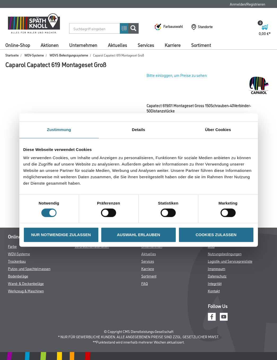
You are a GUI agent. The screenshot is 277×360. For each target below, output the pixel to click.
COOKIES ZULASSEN (216, 234)
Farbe (12, 246)
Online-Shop (17, 45)
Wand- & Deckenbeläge (26, 283)
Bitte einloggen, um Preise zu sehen (177, 75)
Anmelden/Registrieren (247, 3)
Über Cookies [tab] (218, 129)
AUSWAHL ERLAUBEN (138, 234)
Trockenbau (17, 260)
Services (146, 45)
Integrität (215, 283)
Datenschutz (217, 275)
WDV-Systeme (34, 55)
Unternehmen (83, 45)
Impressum (216, 268)
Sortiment (201, 45)
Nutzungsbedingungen (224, 253)
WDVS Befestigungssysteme (69, 55)
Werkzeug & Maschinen (26, 290)
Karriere (173, 45)
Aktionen (50, 45)
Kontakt (214, 290)
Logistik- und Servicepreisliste (230, 260)
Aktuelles (117, 45)
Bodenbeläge (18, 275)
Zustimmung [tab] (59, 129)
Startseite (12, 55)
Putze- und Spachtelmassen (29, 268)
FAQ (144, 283)
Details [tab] (138, 129)
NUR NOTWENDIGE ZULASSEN (61, 234)
